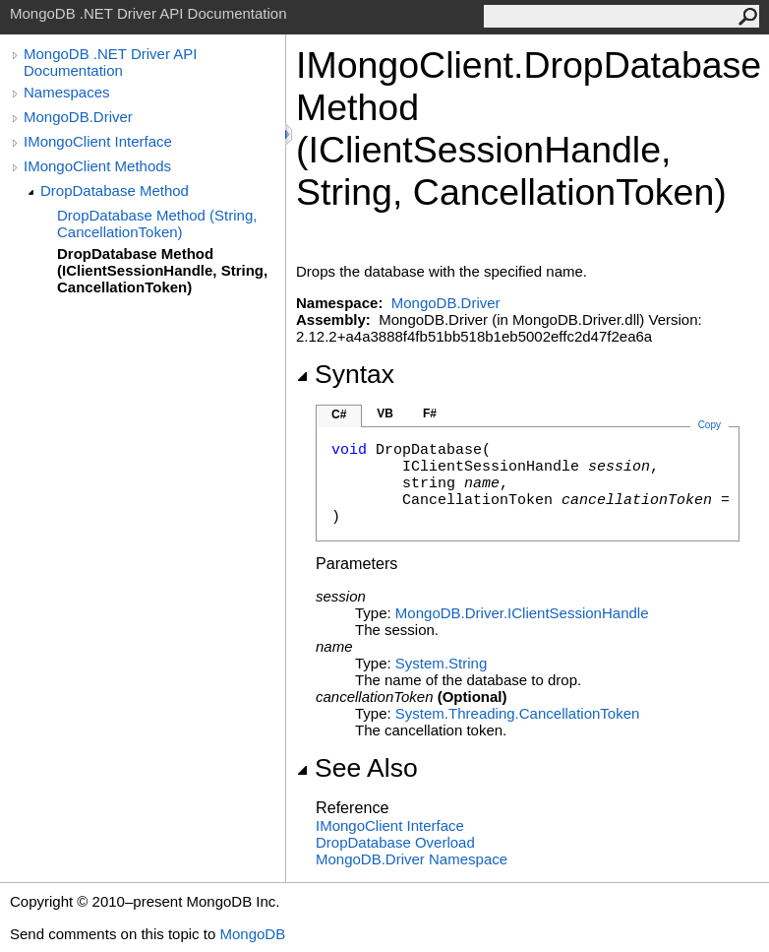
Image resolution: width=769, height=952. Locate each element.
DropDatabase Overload (395, 842)
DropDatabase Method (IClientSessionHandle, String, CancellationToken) (162, 270)
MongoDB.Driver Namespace (411, 859)
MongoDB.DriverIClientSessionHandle (522, 612)
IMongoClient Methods (97, 166)
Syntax (345, 374)
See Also (357, 768)
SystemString (441, 663)
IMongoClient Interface (98, 141)
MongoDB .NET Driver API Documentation (110, 62)
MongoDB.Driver (78, 116)
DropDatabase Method (114, 190)
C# (338, 414)
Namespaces (67, 92)
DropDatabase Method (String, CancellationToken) (157, 223)
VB (385, 413)
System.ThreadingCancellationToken (517, 713)
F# (430, 413)
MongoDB (252, 933)
